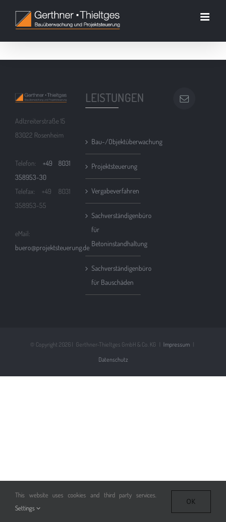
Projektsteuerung (113, 166)
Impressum (176, 344)
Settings (27, 508)
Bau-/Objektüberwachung (113, 141)
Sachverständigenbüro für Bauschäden (113, 275)
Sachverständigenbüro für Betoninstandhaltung (113, 229)
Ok (191, 501)
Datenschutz (113, 359)
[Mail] (184, 98)
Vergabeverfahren (113, 190)
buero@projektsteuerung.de (52, 247)
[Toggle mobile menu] (205, 17)
